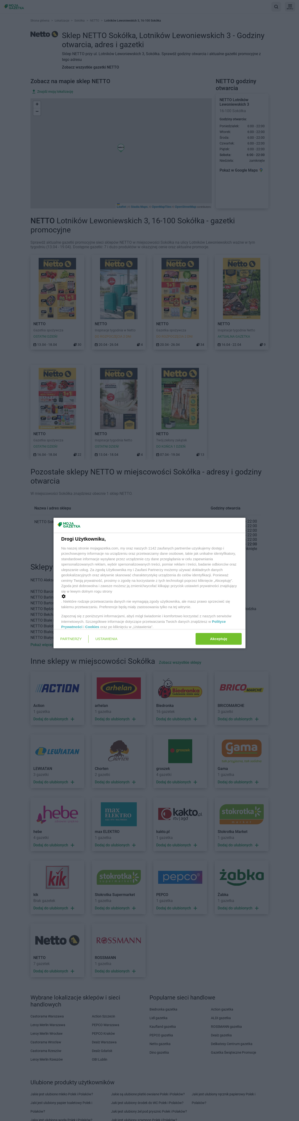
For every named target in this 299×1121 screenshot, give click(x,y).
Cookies (92, 627)
